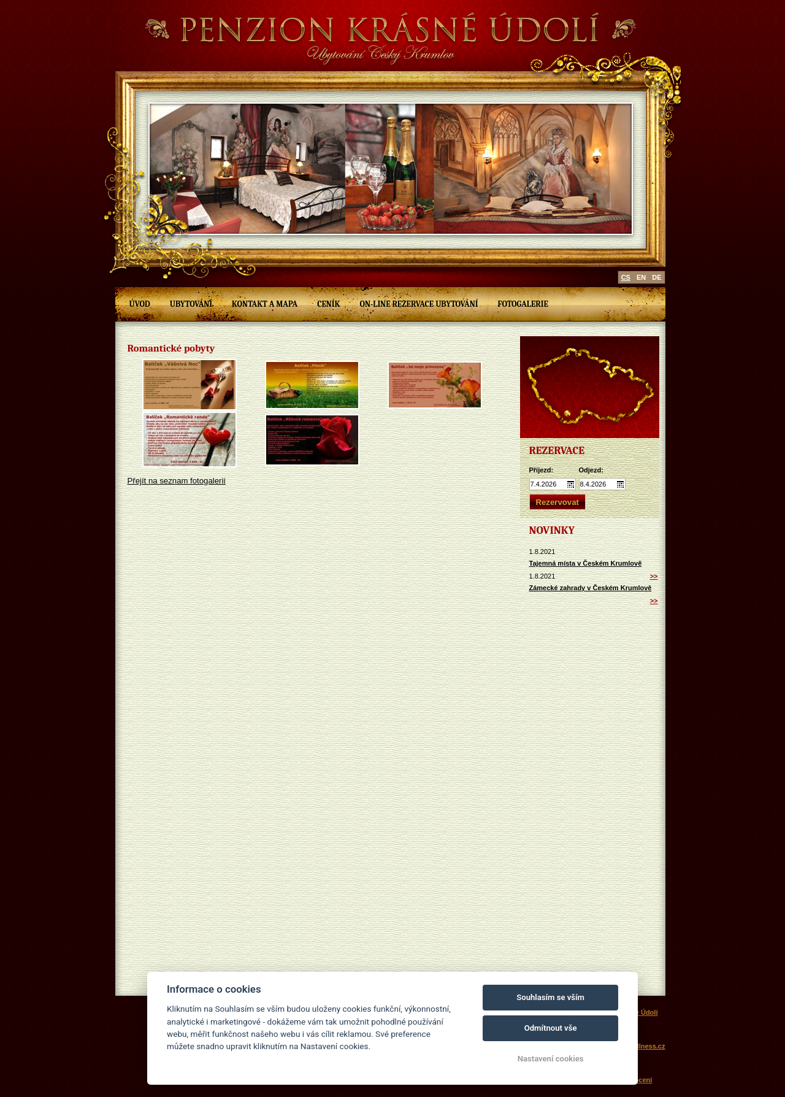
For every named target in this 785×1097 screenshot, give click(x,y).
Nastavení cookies (551, 1058)
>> (654, 576)
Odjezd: (591, 470)
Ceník (328, 304)
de (656, 277)
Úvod (139, 304)
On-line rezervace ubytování (419, 304)
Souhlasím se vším (550, 997)
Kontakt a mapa (264, 304)
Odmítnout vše (550, 1028)
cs (625, 277)
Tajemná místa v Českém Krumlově (585, 563)
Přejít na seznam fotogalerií (177, 480)
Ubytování (191, 304)
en (641, 277)
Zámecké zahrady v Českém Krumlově (590, 587)
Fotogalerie (522, 304)
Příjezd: (541, 470)
